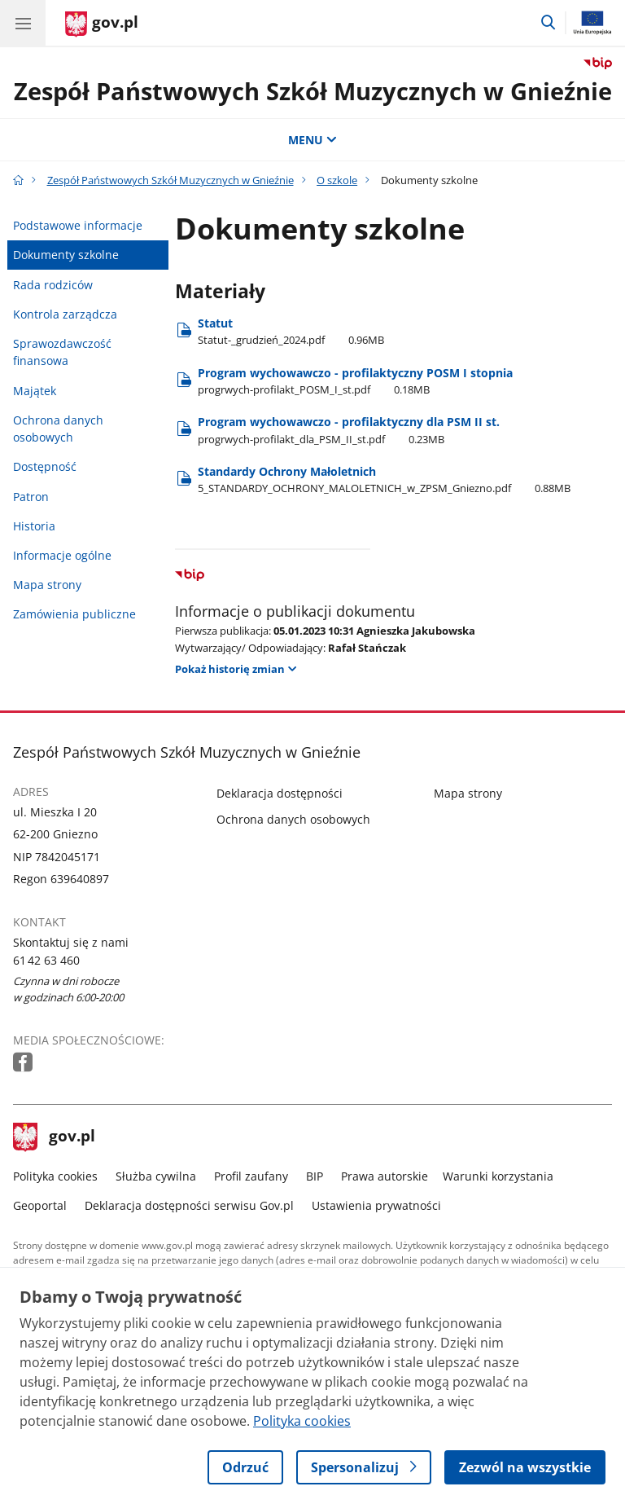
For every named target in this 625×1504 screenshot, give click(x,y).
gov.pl (54, 1137)
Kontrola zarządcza (65, 314)
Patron (31, 496)
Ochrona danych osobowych (58, 429)
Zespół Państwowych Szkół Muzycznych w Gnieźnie (313, 91)
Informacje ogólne (62, 555)
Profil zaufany (251, 1176)
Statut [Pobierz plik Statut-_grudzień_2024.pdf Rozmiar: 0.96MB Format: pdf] (291, 331)
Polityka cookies (55, 1176)
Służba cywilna (156, 1176)
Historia (34, 526)
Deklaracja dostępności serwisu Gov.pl (189, 1205)
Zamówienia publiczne (74, 614)
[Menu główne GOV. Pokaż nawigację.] (23, 23)
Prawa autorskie (384, 1176)
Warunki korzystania (498, 1176)
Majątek (34, 390)
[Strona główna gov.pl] (101, 24)
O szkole (337, 180)
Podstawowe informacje (77, 225)
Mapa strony (47, 584)
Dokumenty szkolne (66, 254)
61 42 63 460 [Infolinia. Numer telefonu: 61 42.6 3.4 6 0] (46, 960)
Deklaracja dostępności (279, 793)
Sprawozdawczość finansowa (62, 352)
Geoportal (40, 1205)
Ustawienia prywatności (376, 1205)
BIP (314, 1176)
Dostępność (44, 466)
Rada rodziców (53, 284)
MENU (312, 139)
